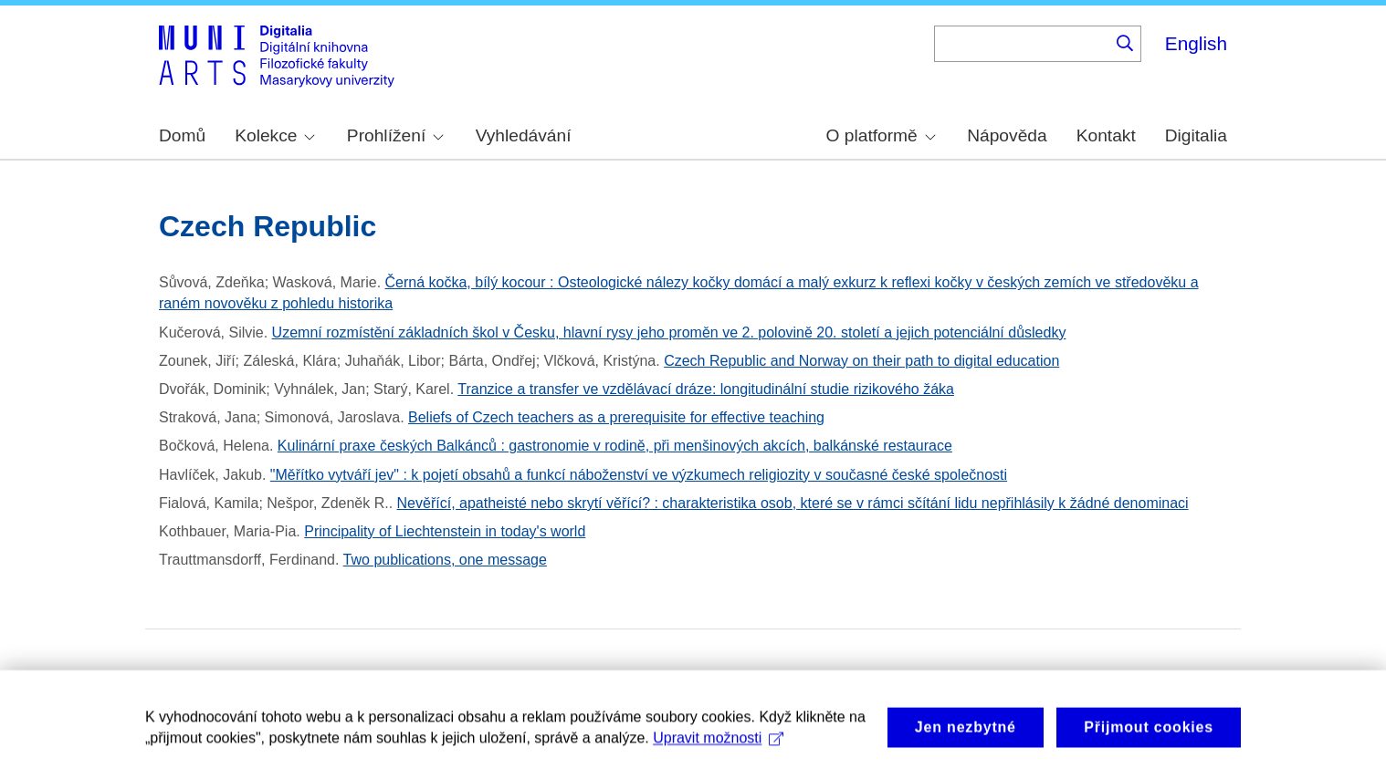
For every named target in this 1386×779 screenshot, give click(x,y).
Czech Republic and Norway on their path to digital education (861, 361)
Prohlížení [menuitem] (395, 135)
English (1196, 43)
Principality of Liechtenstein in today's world (444, 531)
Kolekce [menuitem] (275, 135)
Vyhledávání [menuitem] (524, 135)
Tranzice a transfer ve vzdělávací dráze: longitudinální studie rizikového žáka (705, 389)
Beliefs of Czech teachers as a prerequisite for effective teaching (616, 417)
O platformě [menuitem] (881, 135)
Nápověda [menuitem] (1006, 135)
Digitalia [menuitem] (1196, 135)
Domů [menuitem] (182, 135)
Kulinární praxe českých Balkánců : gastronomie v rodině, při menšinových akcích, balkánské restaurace (615, 445)
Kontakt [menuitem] (1106, 135)
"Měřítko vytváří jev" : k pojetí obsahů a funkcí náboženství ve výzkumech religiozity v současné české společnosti (638, 475)
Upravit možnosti (718, 745)
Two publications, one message (445, 559)
